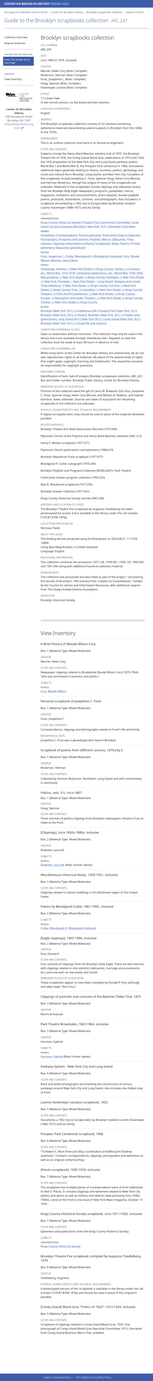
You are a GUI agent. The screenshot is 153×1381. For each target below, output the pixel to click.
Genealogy (47, 269)
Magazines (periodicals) (70, 248)
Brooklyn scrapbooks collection (105, 12)
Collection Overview (15, 37)
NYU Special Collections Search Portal (25, 12)
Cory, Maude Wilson (53, 691)
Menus (106, 239)
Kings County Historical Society (60, 222)
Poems (124, 243)
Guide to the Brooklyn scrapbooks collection (65, 20)
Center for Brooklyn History (26, 4)
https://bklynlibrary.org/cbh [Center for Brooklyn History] (18, 126)
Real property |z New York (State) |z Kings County (73, 277)
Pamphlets (47, 235)
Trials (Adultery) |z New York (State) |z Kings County (74, 285)
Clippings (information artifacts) (73, 243)
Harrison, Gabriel (52, 1056)
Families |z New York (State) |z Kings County (84, 269)
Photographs (49, 239)
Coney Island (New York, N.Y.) (121, 319)
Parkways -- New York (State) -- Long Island (85, 281)
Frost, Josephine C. (52, 256)
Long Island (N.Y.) (69, 319)
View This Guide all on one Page (17, 61)
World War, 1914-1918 (61, 273)
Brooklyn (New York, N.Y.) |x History (64, 315)
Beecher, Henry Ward (64, 260)
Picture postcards (90, 235)
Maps (115, 243)
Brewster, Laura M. (52, 865)
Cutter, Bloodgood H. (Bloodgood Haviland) (94, 256)
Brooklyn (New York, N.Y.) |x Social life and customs (74, 323)
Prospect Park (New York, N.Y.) (117, 311)
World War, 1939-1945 (128, 273)
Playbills (95, 239)
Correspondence (66, 235)
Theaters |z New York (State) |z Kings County (113, 298)
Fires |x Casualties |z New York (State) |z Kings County (107, 290)
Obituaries (119, 239)
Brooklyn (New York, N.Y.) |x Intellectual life (68, 311)
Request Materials (15, 43)
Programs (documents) (74, 239)
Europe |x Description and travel (62, 298)
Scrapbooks (102, 243)
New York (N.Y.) (91, 319)
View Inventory (13, 79)
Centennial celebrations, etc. (94, 273)
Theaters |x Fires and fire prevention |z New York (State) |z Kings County (88, 294)
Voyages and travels (127, 281)
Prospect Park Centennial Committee (106, 222)
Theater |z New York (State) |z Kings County (69, 302)
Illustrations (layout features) (121, 235)
